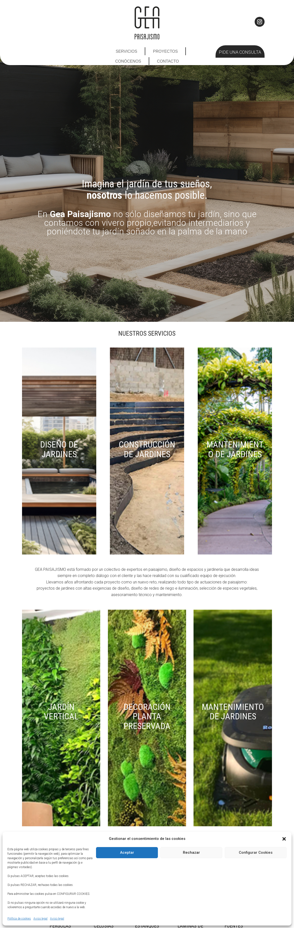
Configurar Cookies (255, 852)
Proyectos (165, 51)
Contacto (168, 61)
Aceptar (127, 852)
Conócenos (128, 61)
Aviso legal (40, 918)
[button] (284, 838)
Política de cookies (19, 918)
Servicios (126, 51)
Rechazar (191, 852)
